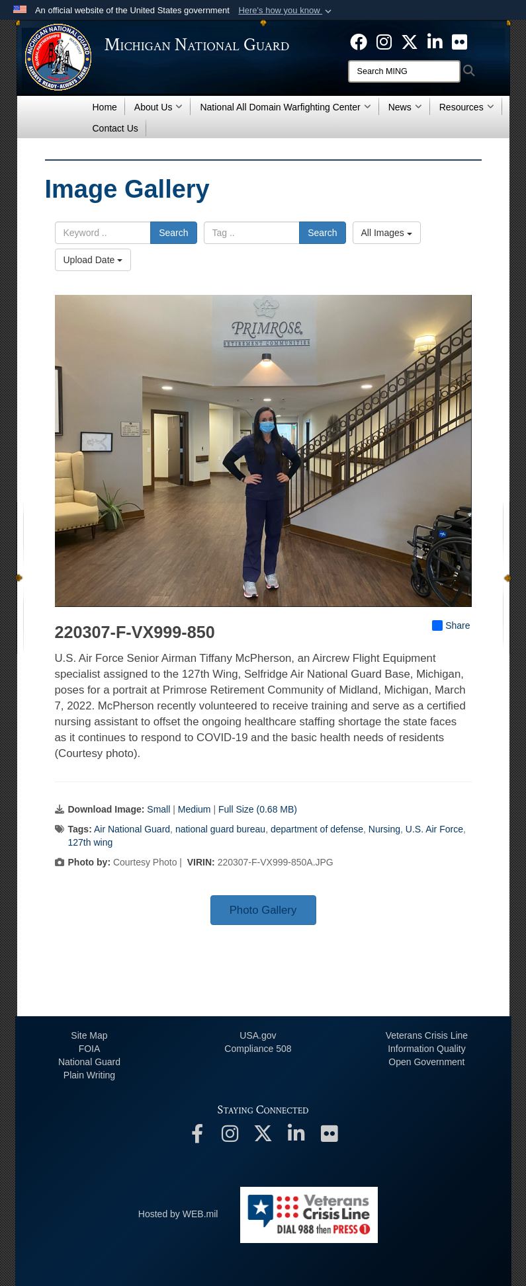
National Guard (89, 1062)
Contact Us (115, 128)
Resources (466, 107)
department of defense (317, 829)
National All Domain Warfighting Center (285, 107)
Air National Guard (132, 829)
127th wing (90, 842)
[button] (286, 10)
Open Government (426, 1062)
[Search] (404, 71)
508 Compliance (257, 1048)
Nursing (384, 829)
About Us (158, 107)
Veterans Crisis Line (427, 1035)
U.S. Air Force (434, 829)
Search (173, 232)
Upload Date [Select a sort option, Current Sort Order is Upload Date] (93, 260)
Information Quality (427, 1048)
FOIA (90, 1048)
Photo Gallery (263, 910)
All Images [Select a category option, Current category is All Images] (386, 232)
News (405, 107)
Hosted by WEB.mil (178, 1214)
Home (105, 107)
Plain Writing (89, 1075)
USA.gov (258, 1035)
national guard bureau (220, 829)
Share (451, 625)
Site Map (89, 1035)
